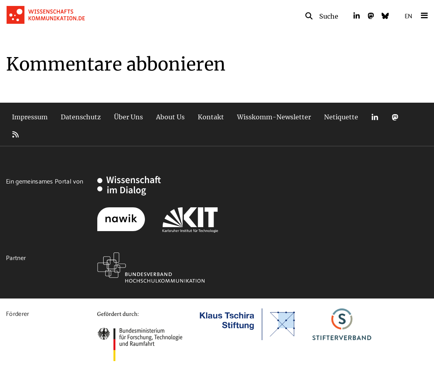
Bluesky (415, 117)
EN (408, 15)
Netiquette (341, 117)
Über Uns (128, 117)
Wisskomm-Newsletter (274, 117)
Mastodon (395, 117)
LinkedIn (374, 117)
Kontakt (211, 117)
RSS (15, 134)
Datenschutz (81, 117)
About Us (170, 117)
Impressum (30, 117)
